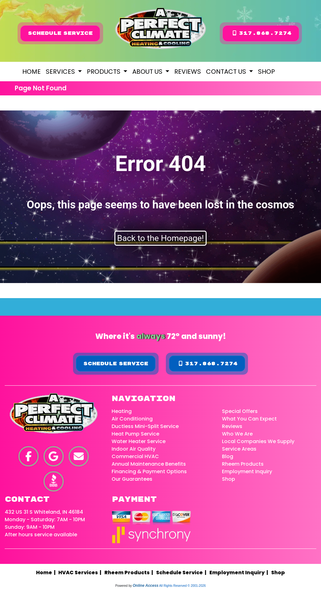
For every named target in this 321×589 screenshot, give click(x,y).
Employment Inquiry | (239, 572)
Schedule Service (60, 33)
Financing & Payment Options (149, 471)
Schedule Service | (182, 572)
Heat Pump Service (135, 433)
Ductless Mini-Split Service (145, 426)
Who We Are (237, 433)
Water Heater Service (139, 441)
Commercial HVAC (135, 456)
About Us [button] (148, 71)
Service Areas (239, 448)
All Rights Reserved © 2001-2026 (182, 585)
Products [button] (104, 71)
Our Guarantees (132, 479)
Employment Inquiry (247, 471)
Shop (266, 71)
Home (31, 71)
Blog (227, 456)
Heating (122, 411)
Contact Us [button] (227, 71)
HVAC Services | (80, 572)
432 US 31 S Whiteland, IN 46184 (44, 512)
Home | (47, 572)
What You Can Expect (249, 418)
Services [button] (61, 71)
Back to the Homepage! (160, 238)
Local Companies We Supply (258, 441)
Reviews (187, 71)
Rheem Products (243, 464)
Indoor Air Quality (133, 448)
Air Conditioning (132, 418)
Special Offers (240, 411)
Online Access (145, 585)
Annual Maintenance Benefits (149, 464)
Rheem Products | (129, 572)
